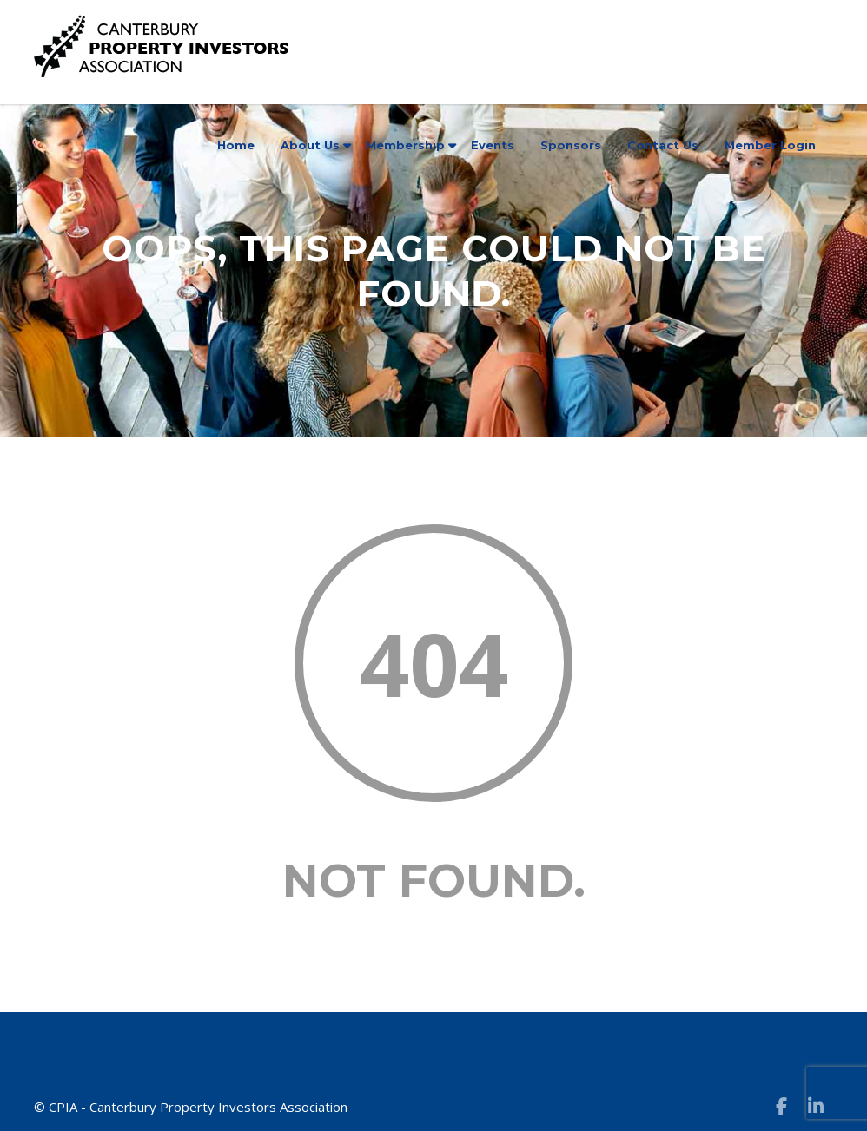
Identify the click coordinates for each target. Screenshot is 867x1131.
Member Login (770, 145)
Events (492, 145)
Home (236, 145)
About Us (310, 145)
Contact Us (662, 145)
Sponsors (570, 145)
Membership (405, 145)
